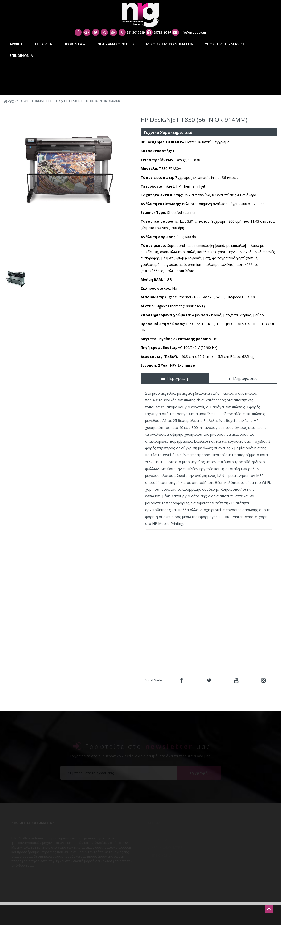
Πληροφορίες (243, 378)
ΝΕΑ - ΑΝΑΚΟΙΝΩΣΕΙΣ (116, 44)
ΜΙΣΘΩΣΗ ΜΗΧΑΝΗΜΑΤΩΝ (170, 44)
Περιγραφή (174, 378)
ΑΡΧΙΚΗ (16, 44)
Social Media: (154, 680)
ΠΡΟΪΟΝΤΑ (75, 44)
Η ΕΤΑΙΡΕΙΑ (42, 44)
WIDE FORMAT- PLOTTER (42, 101)
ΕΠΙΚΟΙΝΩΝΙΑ (21, 55)
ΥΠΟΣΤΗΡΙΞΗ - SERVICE (225, 44)
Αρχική (11, 101)
